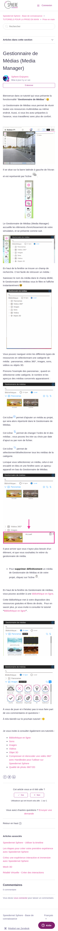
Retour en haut (12, 823)
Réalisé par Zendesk (19, 928)
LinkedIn (14, 777)
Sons (11, 741)
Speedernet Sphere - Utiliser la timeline (23, 842)
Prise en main (49, 19)
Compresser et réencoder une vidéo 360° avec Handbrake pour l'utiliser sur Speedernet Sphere (30, 760)
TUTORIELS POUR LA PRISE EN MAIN (21, 19)
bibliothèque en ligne (42, 593)
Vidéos (12, 748)
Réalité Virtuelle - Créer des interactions (23, 872)
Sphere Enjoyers (19, 76)
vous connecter (21, 898)
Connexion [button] (47, 5)
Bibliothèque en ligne (15, 610)
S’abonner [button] (29, 85)
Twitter (9, 777)
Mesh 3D (7, 866)
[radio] (21, 795)
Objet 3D (13, 752)
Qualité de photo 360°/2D (22, 767)
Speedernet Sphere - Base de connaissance (22, 16)
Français (48, 915)
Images (13, 745)
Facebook (5, 777)
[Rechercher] (29, 26)
